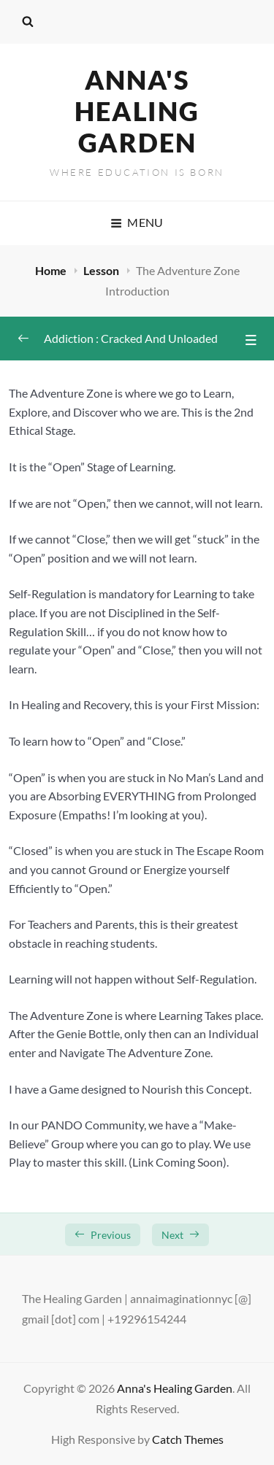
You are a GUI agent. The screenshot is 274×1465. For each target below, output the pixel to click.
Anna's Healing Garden (137, 110)
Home (52, 270)
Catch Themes (188, 1439)
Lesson (102, 270)
